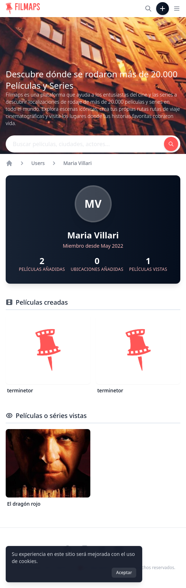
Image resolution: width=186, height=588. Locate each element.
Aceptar (124, 572)
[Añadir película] (162, 8)
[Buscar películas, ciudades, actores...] (148, 8)
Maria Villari (77, 163)
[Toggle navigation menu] (176, 8)
